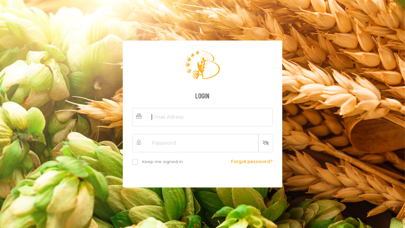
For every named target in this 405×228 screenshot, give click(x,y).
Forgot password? (252, 161)
